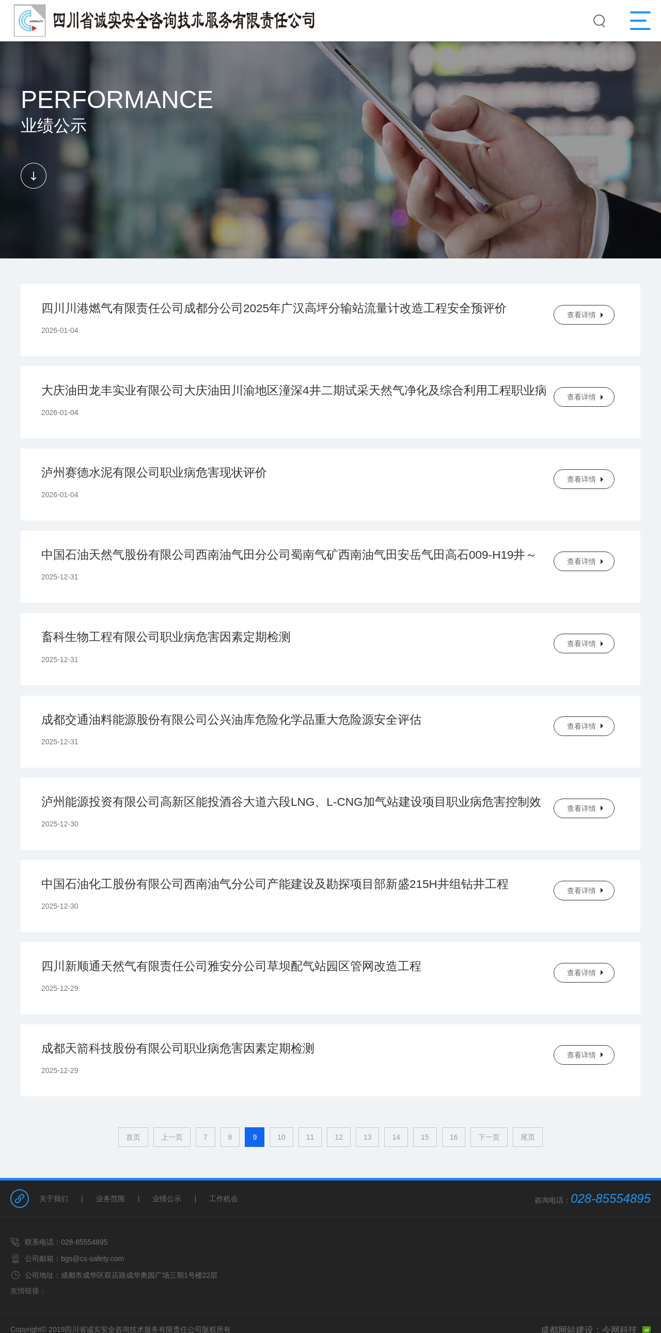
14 (396, 1111)
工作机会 (223, 1172)
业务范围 (110, 1172)
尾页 (528, 1111)
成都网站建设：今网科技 (604, 1303)
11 (310, 1111)
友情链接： (28, 1264)
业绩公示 (166, 1172)
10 (281, 1111)
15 (425, 1111)
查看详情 (581, 315)
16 (454, 1111)
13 (368, 1111)
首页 (133, 1111)
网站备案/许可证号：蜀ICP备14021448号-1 (330, 1318)
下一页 (489, 1111)
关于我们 (53, 1172)
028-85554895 (611, 1172)
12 (339, 1111)
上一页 (172, 1111)
